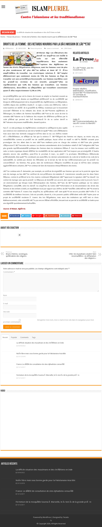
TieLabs (66, 517)
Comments (24, 337)
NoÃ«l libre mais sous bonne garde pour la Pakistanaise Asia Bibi (41, 354)
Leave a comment (53, 48)
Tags (34, 337)
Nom (5, 295)
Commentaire (9, 272)
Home (3, 37)
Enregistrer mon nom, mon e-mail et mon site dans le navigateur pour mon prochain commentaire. (48, 321)
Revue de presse (13, 37)
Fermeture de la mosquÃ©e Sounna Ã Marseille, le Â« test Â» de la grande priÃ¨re (47, 375)
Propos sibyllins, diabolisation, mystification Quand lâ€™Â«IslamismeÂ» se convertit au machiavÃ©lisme (85, 93)
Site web (6, 312)
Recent (5, 337)
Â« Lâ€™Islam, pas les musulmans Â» (83, 69)
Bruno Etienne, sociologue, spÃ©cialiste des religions (19, 254)
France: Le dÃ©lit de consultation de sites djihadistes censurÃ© (40, 364)
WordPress (47, 517)
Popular (14, 337)
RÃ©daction (9, 48)
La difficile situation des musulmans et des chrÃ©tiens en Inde (38, 32)
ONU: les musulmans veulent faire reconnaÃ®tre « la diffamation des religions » (82, 255)
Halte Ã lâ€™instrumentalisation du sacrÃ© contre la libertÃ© (85, 121)
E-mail (5, 304)
